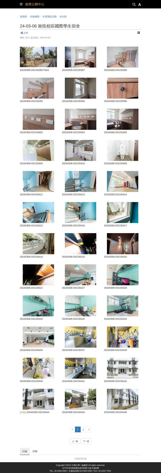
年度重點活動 (49, 16)
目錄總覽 (34, 16)
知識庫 (23, 16)
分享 (25, 33)
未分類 (63, 16)
